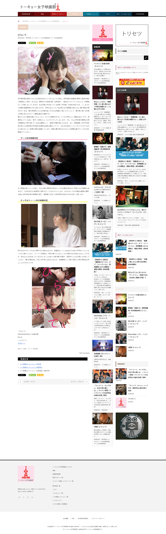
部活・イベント (125, 183)
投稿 (107, 128)
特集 (42, 14)
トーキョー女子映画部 (61, 526)
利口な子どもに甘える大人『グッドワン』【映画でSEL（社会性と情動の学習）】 (138, 275)
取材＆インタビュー (58, 14)
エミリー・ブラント (77, 381)
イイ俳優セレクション (91, 14)
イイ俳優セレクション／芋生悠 (30, 364)
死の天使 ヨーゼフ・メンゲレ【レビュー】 (102, 223)
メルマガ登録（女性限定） (60, 504)
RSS (32, 497)
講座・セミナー (103, 295)
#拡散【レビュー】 (100, 427)
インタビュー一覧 (58, 493)
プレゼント (132, 399)
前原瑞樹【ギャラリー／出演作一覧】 (102, 355)
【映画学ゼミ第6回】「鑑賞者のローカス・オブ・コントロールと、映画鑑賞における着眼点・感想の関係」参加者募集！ (102, 266)
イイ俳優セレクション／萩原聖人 (31, 367)
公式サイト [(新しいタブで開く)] (21, 343)
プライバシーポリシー (98, 518)
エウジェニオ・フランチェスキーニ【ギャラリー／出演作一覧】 (102, 189)
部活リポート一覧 (58, 477)
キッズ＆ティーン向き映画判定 (41, 38)
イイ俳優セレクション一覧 (60, 497)
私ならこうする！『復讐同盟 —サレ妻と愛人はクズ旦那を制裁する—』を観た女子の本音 (102, 105)
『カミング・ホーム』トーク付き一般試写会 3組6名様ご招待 (138, 388)
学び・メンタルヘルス (124, 14)
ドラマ (107, 14)
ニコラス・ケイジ (29, 381)
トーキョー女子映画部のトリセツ (62, 467)
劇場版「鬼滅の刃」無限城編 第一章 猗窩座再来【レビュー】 (102, 149)
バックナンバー (57, 500)
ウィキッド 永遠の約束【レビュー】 (102, 65)
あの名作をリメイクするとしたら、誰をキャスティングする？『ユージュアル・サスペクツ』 (131, 212)
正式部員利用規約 (83, 518)
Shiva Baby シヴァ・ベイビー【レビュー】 (102, 317)
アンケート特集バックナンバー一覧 (63, 481)
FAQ (73, 518)
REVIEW (75, 14)
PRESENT (105, 410)
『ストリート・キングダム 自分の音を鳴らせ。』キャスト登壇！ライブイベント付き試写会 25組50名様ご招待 (102, 390)
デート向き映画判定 (56, 38)
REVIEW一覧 (56, 486)
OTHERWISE (140, 14)
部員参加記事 (26, 14)
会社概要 (65, 518)
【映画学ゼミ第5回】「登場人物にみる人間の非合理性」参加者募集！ (138, 261)
